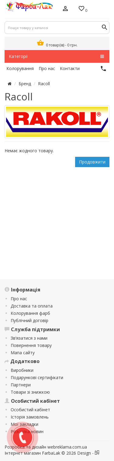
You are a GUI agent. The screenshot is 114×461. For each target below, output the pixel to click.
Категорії (56, 56)
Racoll (44, 83)
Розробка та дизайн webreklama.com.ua (46, 447)
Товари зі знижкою (30, 392)
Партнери (21, 385)
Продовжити (92, 162)
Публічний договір (29, 320)
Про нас (19, 298)
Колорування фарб (30, 313)
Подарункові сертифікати (37, 377)
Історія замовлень (30, 417)
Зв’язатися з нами (29, 338)
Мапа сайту (23, 352)
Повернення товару (31, 345)
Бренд (25, 83)
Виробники (22, 370)
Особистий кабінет (30, 409)
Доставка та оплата (32, 306)
